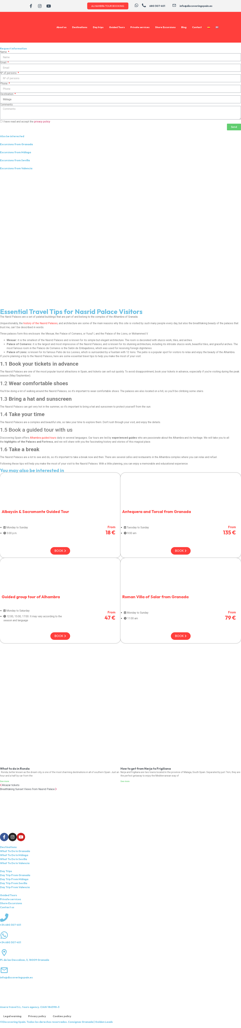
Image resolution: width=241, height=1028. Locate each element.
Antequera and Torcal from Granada (156, 511)
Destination (7, 94)
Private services (139, 27)
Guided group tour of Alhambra (31, 596)
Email (3, 62)
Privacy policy (37, 1016)
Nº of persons (8, 73)
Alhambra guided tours (43, 437)
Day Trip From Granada (15, 875)
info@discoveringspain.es (16, 977)
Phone (4, 83)
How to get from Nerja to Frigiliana (145, 768)
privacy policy (42, 121)
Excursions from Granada (16, 144)
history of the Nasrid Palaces (40, 323)
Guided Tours (117, 27)
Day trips (98, 27)
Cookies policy (62, 1016)
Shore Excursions (165, 27)
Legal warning (12, 1016)
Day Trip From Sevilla (13, 883)
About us (61, 27)
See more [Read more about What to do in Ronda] (4, 781)
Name (4, 52)
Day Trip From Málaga (14, 879)
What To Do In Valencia (14, 863)
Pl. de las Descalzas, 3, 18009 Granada (24, 959)
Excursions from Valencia (16, 168)
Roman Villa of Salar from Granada (155, 596)
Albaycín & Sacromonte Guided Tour (35, 511)
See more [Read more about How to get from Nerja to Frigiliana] (125, 781)
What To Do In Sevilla (13, 859)
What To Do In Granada (15, 851)
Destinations (79, 27)
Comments (6, 104)
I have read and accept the (26, 121)
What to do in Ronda (15, 768)
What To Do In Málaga (14, 855)
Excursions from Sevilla (15, 160)
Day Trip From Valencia (15, 887)
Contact (197, 27)
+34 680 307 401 (10, 924)
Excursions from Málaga (15, 152)
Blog (183, 27)
